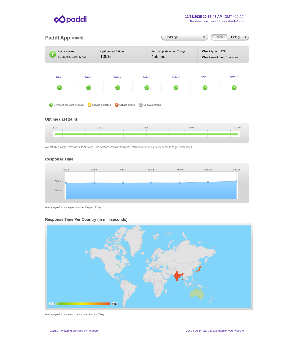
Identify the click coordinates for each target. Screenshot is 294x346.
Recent (219, 37)
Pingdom (93, 330)
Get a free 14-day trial (199, 330)
